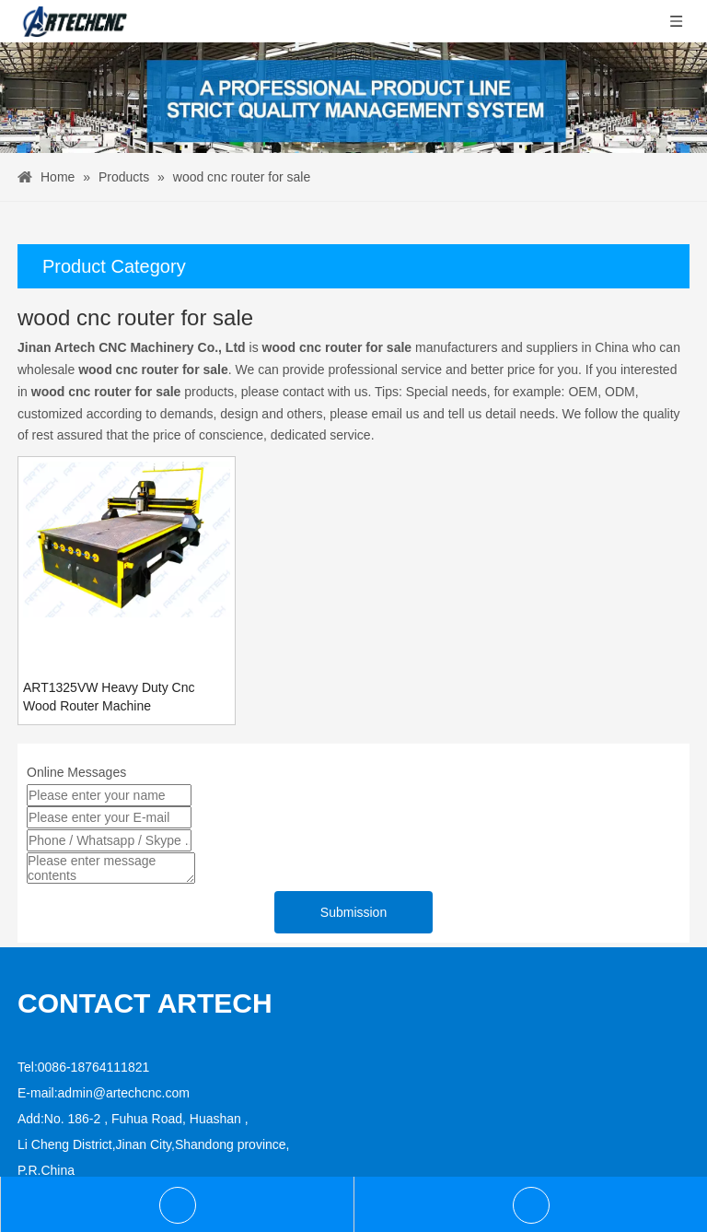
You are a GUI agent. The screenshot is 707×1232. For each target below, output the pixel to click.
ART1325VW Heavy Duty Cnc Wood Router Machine (108, 696)
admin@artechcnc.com (124, 1092)
